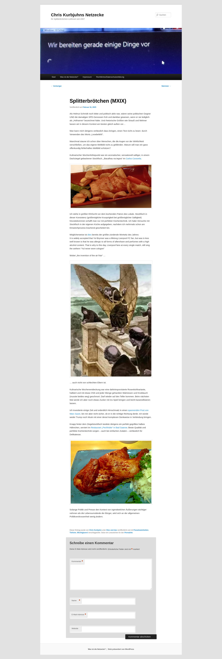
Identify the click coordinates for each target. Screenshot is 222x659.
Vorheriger (56, 86)
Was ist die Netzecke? (69, 77)
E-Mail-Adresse (79, 615)
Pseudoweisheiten (141, 530)
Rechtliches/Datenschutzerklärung (110, 77)
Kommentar (77, 561)
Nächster (166, 86)
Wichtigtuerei (82, 533)
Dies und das (111, 530)
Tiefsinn (73, 533)
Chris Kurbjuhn (95, 530)
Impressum (87, 77)
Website (75, 628)
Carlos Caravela (133, 158)
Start (54, 77)
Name (76, 601)
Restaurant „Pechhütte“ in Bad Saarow (109, 427)
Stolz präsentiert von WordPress (121, 649)
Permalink (128, 533)
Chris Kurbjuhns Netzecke (77, 14)
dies (90, 234)
